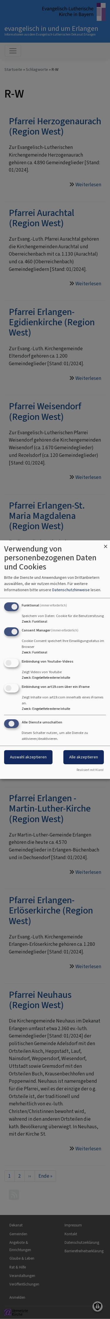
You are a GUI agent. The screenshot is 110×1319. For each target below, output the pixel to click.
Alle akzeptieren (83, 757)
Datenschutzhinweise (71, 590)
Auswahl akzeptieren (28, 757)
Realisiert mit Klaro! (90, 770)
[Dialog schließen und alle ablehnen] (105, 543)
